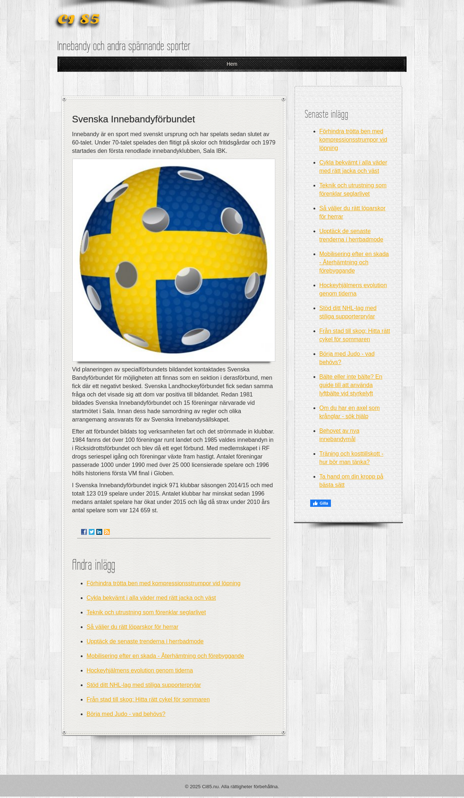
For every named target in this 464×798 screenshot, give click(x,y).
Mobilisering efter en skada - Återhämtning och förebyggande (165, 656)
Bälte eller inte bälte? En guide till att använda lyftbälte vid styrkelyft (350, 385)
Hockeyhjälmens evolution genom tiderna (140, 670)
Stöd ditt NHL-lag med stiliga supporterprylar (144, 685)
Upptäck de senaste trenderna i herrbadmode (145, 641)
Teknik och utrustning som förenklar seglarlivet (146, 612)
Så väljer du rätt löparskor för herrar (133, 627)
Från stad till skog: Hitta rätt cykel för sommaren (148, 699)
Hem (232, 64)
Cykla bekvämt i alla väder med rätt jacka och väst (151, 598)
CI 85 (78, 19)
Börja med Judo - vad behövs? (126, 714)
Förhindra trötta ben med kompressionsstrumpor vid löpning (163, 583)
